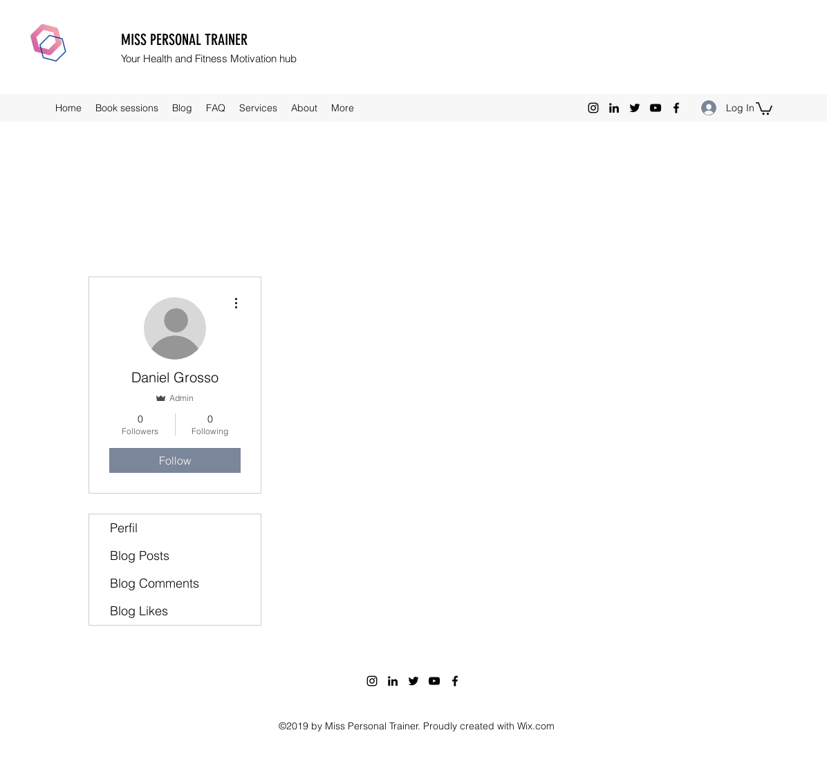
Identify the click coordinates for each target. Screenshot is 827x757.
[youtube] (655, 108)
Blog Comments (154, 583)
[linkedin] (614, 108)
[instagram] (593, 108)
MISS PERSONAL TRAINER (184, 39)
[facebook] (676, 108)
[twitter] (635, 108)
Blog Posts (139, 555)
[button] (764, 108)
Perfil (124, 528)
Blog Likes (139, 611)
